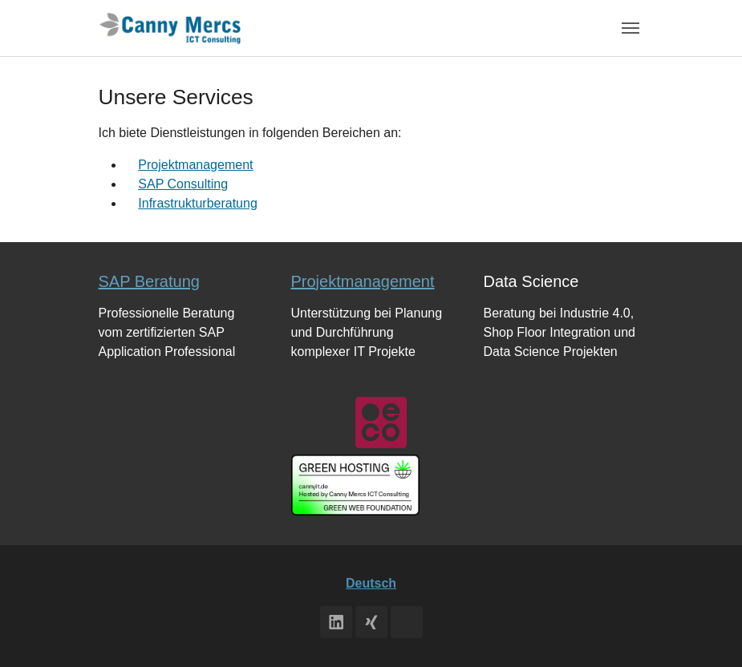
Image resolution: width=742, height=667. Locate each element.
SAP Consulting (183, 184)
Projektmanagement (195, 165)
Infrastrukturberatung (197, 203)
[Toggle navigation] (630, 28)
